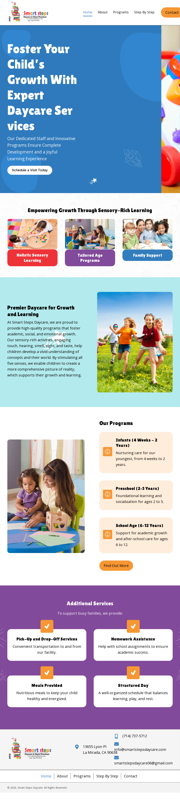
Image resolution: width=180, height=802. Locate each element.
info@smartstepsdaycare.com (140, 749)
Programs (82, 776)
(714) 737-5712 (134, 735)
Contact (130, 776)
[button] (29, 170)
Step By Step (107, 776)
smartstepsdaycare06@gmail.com (143, 763)
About (62, 776)
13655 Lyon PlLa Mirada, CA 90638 (100, 749)
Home (46, 776)
